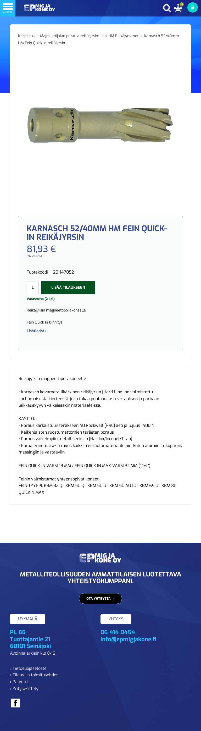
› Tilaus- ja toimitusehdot (34, 675)
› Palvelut (19, 681)
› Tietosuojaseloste (28, 668)
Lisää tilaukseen (68, 287)
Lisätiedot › (37, 330)
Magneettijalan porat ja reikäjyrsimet (71, 35)
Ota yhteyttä (98, 598)
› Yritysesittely (24, 688)
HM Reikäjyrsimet (123, 35)
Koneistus (26, 35)
